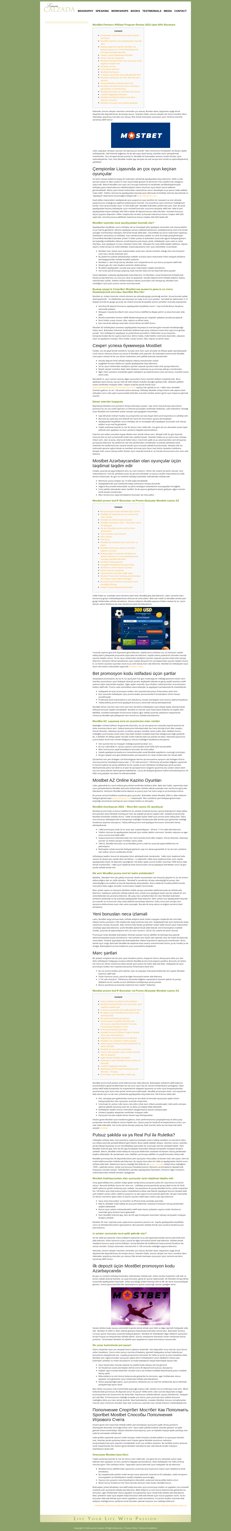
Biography (85, 10)
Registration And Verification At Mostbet (119, 1038)
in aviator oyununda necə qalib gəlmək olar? (121, 74)
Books (135, 10)
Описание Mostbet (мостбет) (114, 1029)
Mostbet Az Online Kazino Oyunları (116, 567)
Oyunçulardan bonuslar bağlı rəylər (117, 573)
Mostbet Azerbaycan (110, 72)
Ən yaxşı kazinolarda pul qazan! (115, 1018)
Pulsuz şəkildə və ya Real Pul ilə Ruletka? (119, 1001)
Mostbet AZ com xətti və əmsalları (116, 1049)
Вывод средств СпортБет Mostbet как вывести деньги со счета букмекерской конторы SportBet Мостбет (119, 49)
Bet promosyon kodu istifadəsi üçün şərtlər (120, 511)
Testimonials (151, 10)
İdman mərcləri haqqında (112, 58)
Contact (180, 10)
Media (168, 10)
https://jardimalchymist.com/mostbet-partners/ (114, 387)
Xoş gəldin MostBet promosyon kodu (117, 564)
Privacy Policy (131, 1528)
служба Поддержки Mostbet (114, 94)
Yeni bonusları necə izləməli (113, 533)
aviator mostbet (156, 1164)
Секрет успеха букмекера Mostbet (117, 55)
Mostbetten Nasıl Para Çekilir (107, 1505)
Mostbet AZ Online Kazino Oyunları (117, 519)
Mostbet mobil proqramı (112, 562)
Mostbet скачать (108, 66)
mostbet (104, 1128)
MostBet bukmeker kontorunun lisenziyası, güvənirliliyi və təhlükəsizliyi (120, 87)
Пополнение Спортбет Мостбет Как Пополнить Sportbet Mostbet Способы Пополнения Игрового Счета (119, 1024)
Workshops (119, 10)
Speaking (102, 10)
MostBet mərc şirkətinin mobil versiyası (118, 1040)
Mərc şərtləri (106, 536)
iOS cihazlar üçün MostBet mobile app (118, 1074)
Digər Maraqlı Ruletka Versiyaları (115, 1057)
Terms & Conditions (148, 1528)
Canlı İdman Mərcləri (110, 69)
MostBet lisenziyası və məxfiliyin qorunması (120, 91)
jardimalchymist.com (146, 195)
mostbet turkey (136, 666)
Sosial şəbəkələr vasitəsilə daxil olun (117, 83)
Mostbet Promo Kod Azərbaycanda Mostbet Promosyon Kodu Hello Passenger (120, 577)
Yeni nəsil (105, 539)
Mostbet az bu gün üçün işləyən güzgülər (119, 103)
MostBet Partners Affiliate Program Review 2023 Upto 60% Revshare (120, 1033)
